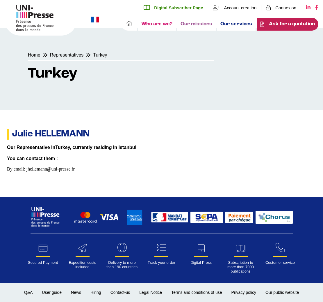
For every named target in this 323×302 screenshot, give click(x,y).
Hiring (95, 292)
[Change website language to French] (95, 20)
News (76, 292)
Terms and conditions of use (196, 292)
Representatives (67, 54)
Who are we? (156, 24)
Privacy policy (243, 292)
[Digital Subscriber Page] (176, 7)
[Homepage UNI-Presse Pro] (34, 29)
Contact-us (120, 292)
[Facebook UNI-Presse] (314, 7)
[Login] (281, 7)
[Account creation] (235, 7)
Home (34, 54)
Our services (236, 24)
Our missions (196, 24)
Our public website (282, 292)
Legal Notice (150, 292)
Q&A (28, 292)
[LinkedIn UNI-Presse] (305, 7)
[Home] (129, 24)
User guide (52, 292)
